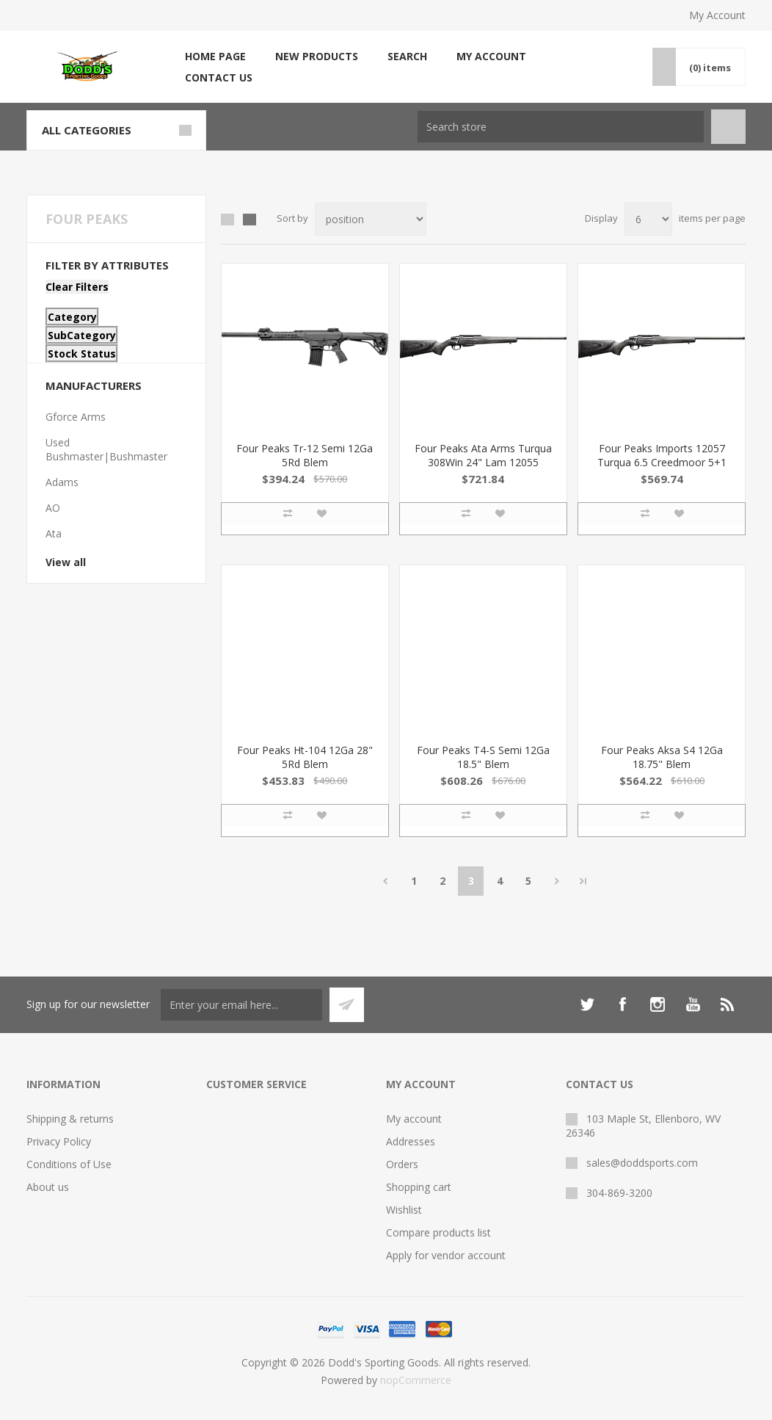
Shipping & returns (70, 1119)
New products (316, 56)
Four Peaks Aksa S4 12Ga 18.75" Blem (662, 757)
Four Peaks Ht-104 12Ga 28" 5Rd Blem (305, 757)
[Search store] (561, 126)
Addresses (410, 1141)
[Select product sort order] (370, 219)
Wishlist (404, 1210)
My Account (717, 15)
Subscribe (346, 1005)
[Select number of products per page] (648, 219)
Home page (215, 56)
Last (583, 881)
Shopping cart (418, 1187)
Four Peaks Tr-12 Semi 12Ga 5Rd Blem (304, 455)
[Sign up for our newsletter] (241, 1005)
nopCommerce (415, 1380)
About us (47, 1187)
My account (491, 56)
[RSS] (728, 1004)
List (249, 219)
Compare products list (438, 1232)
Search (407, 56)
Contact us (218, 77)
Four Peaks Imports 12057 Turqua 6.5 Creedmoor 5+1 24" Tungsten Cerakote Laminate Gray (662, 469)
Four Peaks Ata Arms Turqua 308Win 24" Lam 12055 (483, 455)
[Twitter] (587, 1004)
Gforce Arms (75, 417)
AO (52, 508)
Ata (53, 533)
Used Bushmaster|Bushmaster (106, 449)
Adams (62, 482)
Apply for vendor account (446, 1255)
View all (65, 562)
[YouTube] (692, 1004)
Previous (385, 881)
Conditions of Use (69, 1164)
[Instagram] (657, 1004)
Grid (227, 219)
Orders (402, 1164)
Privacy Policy (58, 1141)
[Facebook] (622, 1004)
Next (556, 881)
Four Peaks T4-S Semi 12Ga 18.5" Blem (483, 757)
